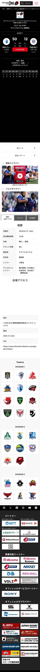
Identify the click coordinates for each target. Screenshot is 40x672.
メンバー (20, 218)
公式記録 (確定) (19, 49)
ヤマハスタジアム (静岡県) (20, 28)
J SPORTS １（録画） (18, 63)
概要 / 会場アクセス (8, 218)
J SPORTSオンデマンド (20, 65)
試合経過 (32, 218)
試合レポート (20, 155)
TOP (3, 9)
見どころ (20, 148)
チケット (26, 3)
